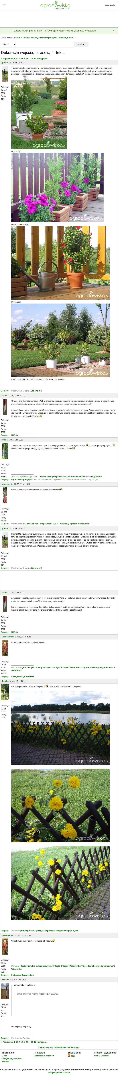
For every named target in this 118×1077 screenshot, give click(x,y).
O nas (4, 1056)
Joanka (5, 681)
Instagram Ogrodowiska (22, 676)
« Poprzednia (7, 58)
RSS (71, 1056)
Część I (66, 667)
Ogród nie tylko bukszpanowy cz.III (37, 667)
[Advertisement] (59, 19)
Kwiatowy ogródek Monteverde (74, 524)
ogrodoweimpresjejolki (51, 476)
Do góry (4, 391)
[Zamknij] (114, 31)
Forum (17, 38)
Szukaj (81, 44)
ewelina (5, 979)
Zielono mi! (36, 391)
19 (35, 58)
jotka (4, 440)
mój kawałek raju (31, 524)
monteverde (7, 484)
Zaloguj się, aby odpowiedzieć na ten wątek (59, 1047)
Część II (58, 667)
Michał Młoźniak (101, 1056)
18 (32, 58)
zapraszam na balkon (77, 476)
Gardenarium (8, 637)
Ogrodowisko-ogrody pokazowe (98, 667)
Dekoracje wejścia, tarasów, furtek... (57, 38)
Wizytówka (75, 667)
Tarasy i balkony (30, 38)
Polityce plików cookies (59, 1072)
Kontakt (5, 1062)
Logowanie (110, 5)
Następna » (42, 58)
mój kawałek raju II (49, 524)
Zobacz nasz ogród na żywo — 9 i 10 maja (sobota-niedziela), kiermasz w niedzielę (55, 30)
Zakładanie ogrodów (44, 1056)
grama (5, 62)
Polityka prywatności (12, 1059)
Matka (4, 395)
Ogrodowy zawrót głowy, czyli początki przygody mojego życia (48, 930)
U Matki (14, 435)
